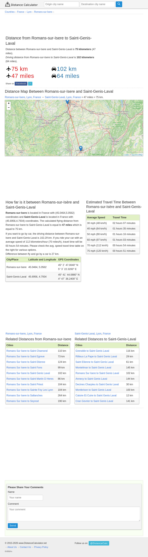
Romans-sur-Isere (15, 97)
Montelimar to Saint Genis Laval (93, 367)
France (37, 97)
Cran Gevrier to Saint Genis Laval (94, 401)
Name (11, 492)
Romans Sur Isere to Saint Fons (24, 367)
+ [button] (9, 104)
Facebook (21, 83)
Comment (13, 503)
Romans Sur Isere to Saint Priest (24, 384)
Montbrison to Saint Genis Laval (93, 389)
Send (13, 525)
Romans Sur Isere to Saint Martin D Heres (29, 378)
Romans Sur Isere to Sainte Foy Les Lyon (29, 389)
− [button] (9, 108)
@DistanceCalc (99, 543)
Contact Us (25, 547)
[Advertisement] (74, 23)
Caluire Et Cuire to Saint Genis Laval (96, 395)
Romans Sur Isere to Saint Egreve (25, 356)
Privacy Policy (41, 547)
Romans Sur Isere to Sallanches (24, 395)
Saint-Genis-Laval (55, 97)
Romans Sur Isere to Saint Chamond (26, 350)
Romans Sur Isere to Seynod (22, 401)
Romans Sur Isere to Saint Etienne (25, 362)
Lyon (29, 97)
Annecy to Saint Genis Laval (91, 378)
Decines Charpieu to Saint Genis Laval (97, 384)
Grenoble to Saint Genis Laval (92, 350)
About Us (12, 547)
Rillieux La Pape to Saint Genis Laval (96, 356)
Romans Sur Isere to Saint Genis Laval (28, 373)
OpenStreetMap (137, 155)
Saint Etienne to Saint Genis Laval (95, 362)
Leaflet (126, 155)
